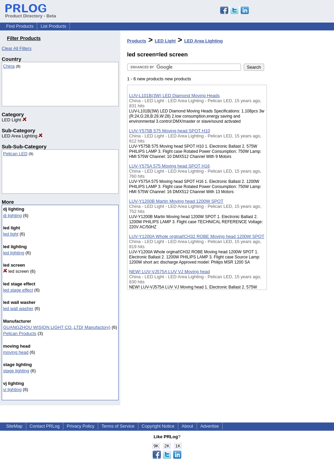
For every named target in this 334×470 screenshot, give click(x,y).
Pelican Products (19, 333)
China (9, 66)
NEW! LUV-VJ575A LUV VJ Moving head (169, 271)
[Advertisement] (301, 177)
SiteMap (14, 426)
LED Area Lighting (22, 135)
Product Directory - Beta (30, 13)
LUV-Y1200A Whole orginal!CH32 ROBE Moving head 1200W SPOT (196, 236)
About (187, 426)
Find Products (19, 26)
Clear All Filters (16, 48)
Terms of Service (118, 426)
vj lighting (12, 389)
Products (136, 40)
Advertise (209, 426)
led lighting (13, 252)
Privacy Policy (80, 426)
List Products (53, 26)
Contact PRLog (45, 426)
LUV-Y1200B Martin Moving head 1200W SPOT (176, 201)
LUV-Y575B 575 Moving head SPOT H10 (169, 130)
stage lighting (16, 370)
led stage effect (18, 290)
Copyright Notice (158, 426)
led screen (16, 271)
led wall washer (18, 308)
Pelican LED (15, 153)
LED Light (14, 119)
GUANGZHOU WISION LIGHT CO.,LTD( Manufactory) (56, 327)
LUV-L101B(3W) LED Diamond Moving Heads (174, 95)
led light (10, 234)
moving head (15, 352)
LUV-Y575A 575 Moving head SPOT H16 (169, 166)
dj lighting (12, 215)
